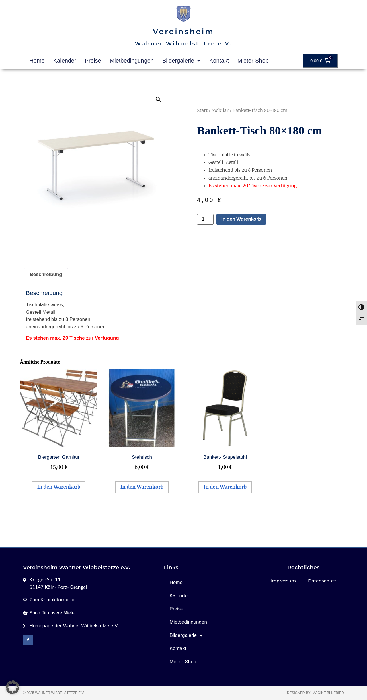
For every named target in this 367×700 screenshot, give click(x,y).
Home (36, 60)
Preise (93, 60)
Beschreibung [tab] (46, 274)
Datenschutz (322, 581)
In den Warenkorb (242, 219)
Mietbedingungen (132, 60)
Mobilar (220, 110)
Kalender (64, 60)
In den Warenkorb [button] (59, 487)
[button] (158, 99)
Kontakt (219, 60)
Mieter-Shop (253, 60)
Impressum (283, 581)
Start (202, 110)
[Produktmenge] (205, 219)
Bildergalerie (181, 60)
